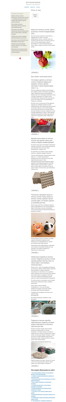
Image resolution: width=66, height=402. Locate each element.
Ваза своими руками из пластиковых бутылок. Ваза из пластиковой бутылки (18, 26)
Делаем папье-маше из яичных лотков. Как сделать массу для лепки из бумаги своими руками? (42, 140)
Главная (26, 7)
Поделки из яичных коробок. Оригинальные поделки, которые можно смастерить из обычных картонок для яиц (42, 323)
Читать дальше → (35, 72)
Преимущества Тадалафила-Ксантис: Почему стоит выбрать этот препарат (19, 45)
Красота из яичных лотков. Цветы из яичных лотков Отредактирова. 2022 (43, 32)
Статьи (38, 7)
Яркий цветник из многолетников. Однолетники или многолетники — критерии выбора (19, 51)
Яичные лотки (35, 15)
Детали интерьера (33, 2)
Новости (32, 7)
